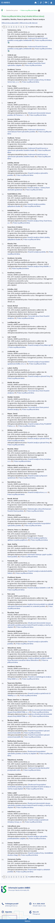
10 (26, 27)
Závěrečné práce (12, 10)
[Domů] (35, 2)
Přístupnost (36, 914)
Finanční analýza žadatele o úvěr (38, 588)
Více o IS (36, 912)
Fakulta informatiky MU (22, 890)
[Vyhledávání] (40, 2)
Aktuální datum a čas (39, 906)
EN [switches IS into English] (46, 2)
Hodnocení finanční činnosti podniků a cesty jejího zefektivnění (27, 39)
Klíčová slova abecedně (10, 23)
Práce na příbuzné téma (29, 10)
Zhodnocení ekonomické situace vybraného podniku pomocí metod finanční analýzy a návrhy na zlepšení (30, 625)
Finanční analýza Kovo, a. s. (37, 492)
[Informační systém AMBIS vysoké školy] (5, 2)
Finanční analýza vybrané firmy (39, 376)
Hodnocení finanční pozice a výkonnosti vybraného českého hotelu (28, 149)
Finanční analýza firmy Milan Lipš (39, 345)
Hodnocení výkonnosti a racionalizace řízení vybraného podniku (26, 131)
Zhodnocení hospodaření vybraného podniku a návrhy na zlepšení (26, 752)
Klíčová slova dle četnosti (28, 23)
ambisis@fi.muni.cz (11, 906)
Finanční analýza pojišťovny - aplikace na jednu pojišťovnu (28, 539)
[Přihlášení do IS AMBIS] (51, 2)
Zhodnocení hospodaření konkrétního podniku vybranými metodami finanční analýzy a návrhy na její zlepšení (29, 787)
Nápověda (8, 912)
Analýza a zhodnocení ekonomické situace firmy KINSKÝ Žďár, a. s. (30, 711)
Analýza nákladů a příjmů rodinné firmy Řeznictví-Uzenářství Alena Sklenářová (30, 659)
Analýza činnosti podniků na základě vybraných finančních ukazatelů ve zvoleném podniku (30, 605)
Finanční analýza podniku (37, 252)
